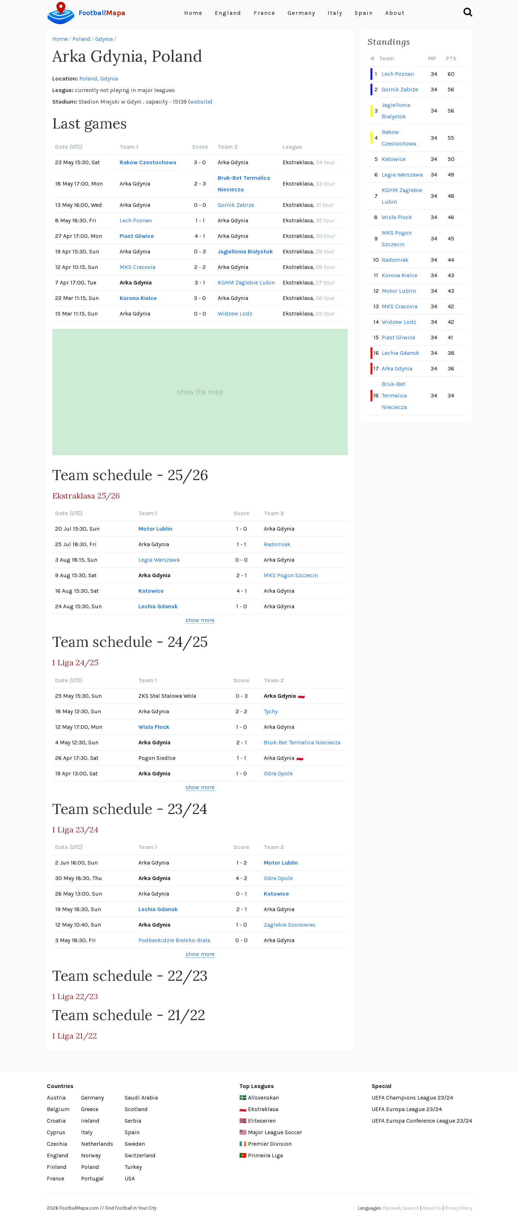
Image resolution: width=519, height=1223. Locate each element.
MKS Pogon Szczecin (291, 575)
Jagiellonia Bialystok (245, 251)
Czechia (57, 1143)
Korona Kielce (138, 298)
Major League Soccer (275, 1132)
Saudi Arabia (141, 1097)
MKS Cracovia (137, 267)
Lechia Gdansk (158, 606)
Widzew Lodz (235, 313)
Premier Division (270, 1143)
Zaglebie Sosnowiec (290, 924)
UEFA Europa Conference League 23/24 (422, 1120)
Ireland (90, 1120)
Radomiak (277, 544)
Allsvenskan (263, 1097)
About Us (432, 1208)
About (395, 12)
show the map (200, 392)
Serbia (133, 1120)
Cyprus (56, 1132)
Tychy (271, 711)
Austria (56, 1097)
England (228, 12)
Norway (91, 1155)
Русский (391, 1208)
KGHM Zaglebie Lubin (246, 282)
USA (130, 1178)
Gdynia (104, 38)
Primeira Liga (265, 1155)
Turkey (133, 1166)
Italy (335, 12)
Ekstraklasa (263, 1109)
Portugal (92, 1178)
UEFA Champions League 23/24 (412, 1097)
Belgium (58, 1109)
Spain (364, 12)
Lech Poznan (136, 220)
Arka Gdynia (397, 368)
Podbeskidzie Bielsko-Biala (174, 940)
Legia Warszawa (158, 559)
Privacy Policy (458, 1208)
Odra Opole (278, 773)
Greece (89, 1109)
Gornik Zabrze (236, 204)
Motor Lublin (155, 528)
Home (193, 12)
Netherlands (97, 1143)
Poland (81, 38)
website (200, 101)
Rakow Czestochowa (148, 162)
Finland (57, 1166)
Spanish (410, 1208)
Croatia (56, 1120)
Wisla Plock (153, 726)
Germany (301, 12)
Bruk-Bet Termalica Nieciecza (244, 183)
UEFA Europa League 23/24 (407, 1109)
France (264, 12)
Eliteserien (262, 1120)
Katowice (151, 590)
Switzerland (140, 1155)
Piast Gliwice (137, 235)
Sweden (135, 1143)
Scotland (136, 1109)
